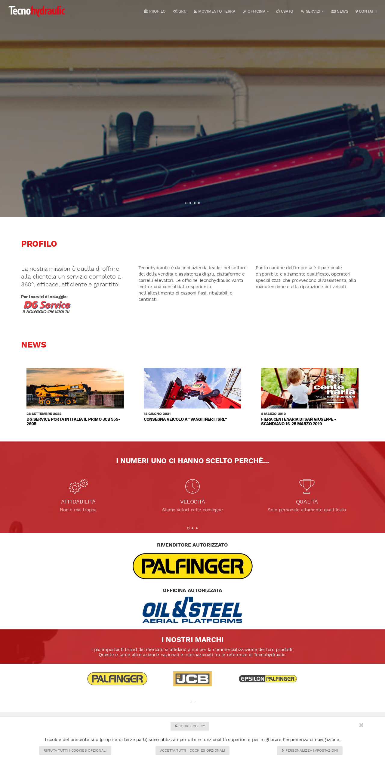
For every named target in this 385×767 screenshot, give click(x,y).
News (339, 11)
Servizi (312, 11)
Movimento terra (215, 11)
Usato (284, 11)
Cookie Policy (190, 726)
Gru (179, 11)
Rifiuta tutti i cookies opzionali (75, 750)
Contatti (366, 11)
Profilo (155, 11)
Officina (256, 11)
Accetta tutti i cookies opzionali (192, 750)
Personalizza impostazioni (310, 750)
